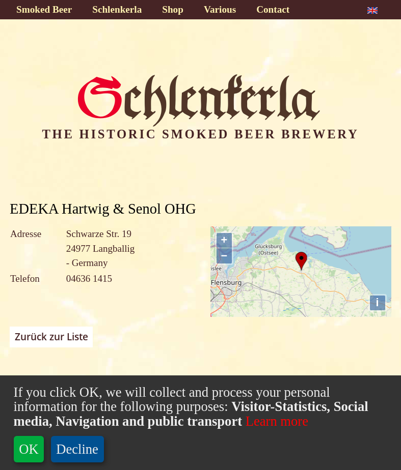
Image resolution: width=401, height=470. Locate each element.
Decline (77, 449)
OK (28, 449)
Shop (172, 9)
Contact (272, 9)
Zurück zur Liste (51, 336)
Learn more (275, 421)
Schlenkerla (117, 9)
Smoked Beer (44, 9)
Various (220, 9)
